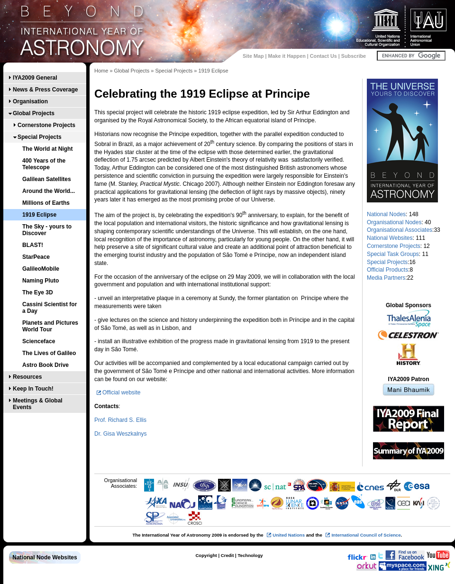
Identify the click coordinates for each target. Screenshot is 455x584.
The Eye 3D (37, 292)
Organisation (30, 101)
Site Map (253, 56)
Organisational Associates (399, 230)
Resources (27, 377)
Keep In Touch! (33, 388)
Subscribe (353, 56)
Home (101, 70)
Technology (250, 555)
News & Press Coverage (45, 89)
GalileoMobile (40, 268)
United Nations (289, 535)
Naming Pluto (40, 280)
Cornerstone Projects (46, 125)
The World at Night (47, 149)
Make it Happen (287, 56)
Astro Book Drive (45, 365)
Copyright (206, 555)
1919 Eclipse (39, 214)
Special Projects (40, 137)
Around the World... (48, 191)
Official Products (387, 269)
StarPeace (36, 257)
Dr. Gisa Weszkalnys (120, 433)
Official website (121, 392)
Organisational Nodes (394, 222)
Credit (227, 555)
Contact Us (323, 56)
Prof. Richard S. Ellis (120, 420)
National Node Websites (44, 557)
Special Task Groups (393, 254)
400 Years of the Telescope (43, 164)
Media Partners (386, 277)
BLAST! (32, 245)
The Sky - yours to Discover (47, 230)
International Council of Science (365, 535)
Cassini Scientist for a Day (49, 307)
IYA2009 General (35, 77)
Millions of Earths (46, 203)
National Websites (390, 238)
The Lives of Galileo (49, 353)
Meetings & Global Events (38, 404)
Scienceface (38, 341)
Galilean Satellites (46, 179)
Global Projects (34, 113)
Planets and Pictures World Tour (50, 326)
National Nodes (386, 214)
